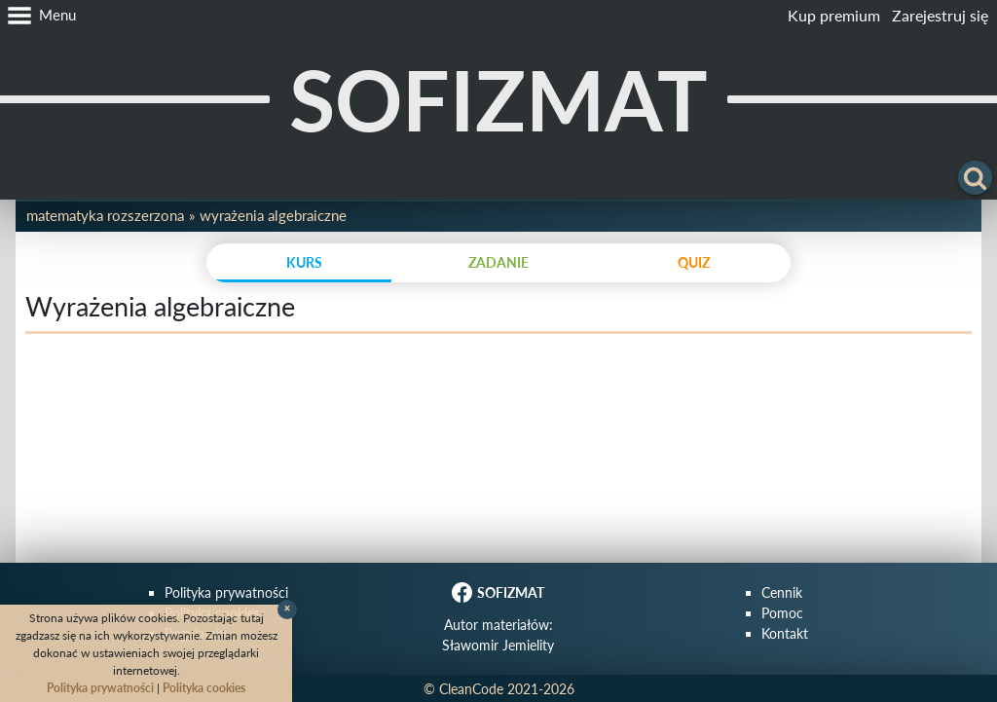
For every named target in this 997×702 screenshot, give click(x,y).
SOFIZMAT (498, 99)
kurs (304, 262)
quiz (694, 262)
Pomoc (782, 613)
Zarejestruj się (940, 15)
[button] (38, 15)
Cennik (781, 592)
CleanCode (471, 689)
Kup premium (834, 15)
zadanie (498, 262)
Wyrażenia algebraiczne (273, 215)
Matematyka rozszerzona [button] (105, 215)
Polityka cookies (204, 688)
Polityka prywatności (226, 592)
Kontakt (784, 633)
